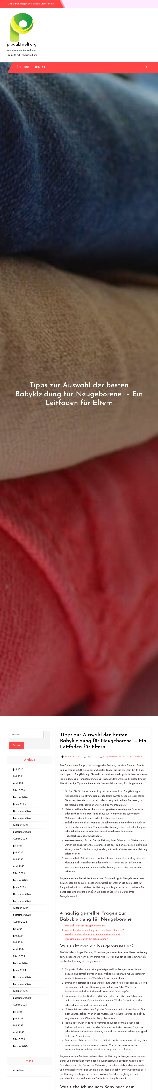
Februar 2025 (20, 880)
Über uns (23, 67)
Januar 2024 (19, 970)
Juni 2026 (18, 769)
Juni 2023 (18, 1018)
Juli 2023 (17, 1011)
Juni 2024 (18, 935)
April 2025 (18, 866)
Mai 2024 (18, 942)
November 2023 (22, 984)
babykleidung (115, 756)
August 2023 (20, 1004)
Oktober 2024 (20, 908)
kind (132, 756)
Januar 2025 (19, 887)
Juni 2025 (18, 852)
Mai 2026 (18, 776)
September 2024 (22, 915)
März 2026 (19, 790)
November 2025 (22, 818)
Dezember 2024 (22, 894)
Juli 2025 (17, 845)
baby (105, 756)
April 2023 (18, 1032)
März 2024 (19, 956)
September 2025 (22, 832)
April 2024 (18, 949)
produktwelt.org (22, 44)
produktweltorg (72, 756)
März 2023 (19, 1039)
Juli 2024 (17, 928)
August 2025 (20, 838)
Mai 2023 (18, 1025)
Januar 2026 (19, 804)
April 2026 (18, 783)
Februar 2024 (20, 963)
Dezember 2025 (22, 811)
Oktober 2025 (20, 825)
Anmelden (18, 1070)
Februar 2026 (20, 797)
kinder (138, 756)
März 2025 (19, 873)
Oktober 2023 (20, 991)
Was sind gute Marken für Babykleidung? (86, 939)
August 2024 (20, 922)
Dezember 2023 (22, 977)
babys (126, 756)
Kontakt (41, 67)
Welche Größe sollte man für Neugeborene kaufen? (92, 934)
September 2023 (22, 998)
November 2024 (22, 901)
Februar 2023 (20, 1046)
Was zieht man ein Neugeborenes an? (85, 925)
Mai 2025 (18, 859)
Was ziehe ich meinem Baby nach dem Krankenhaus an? (94, 930)
